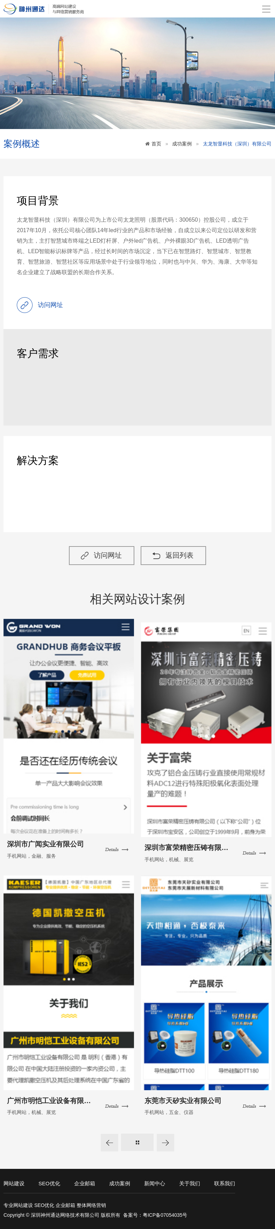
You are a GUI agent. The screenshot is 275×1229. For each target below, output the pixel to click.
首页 (156, 144)
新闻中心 (154, 1182)
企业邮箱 (84, 1182)
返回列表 (181, 557)
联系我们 (224, 1182)
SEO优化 (49, 1182)
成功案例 (182, 144)
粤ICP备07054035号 (165, 1213)
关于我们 (189, 1182)
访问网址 (107, 557)
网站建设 (13, 1182)
